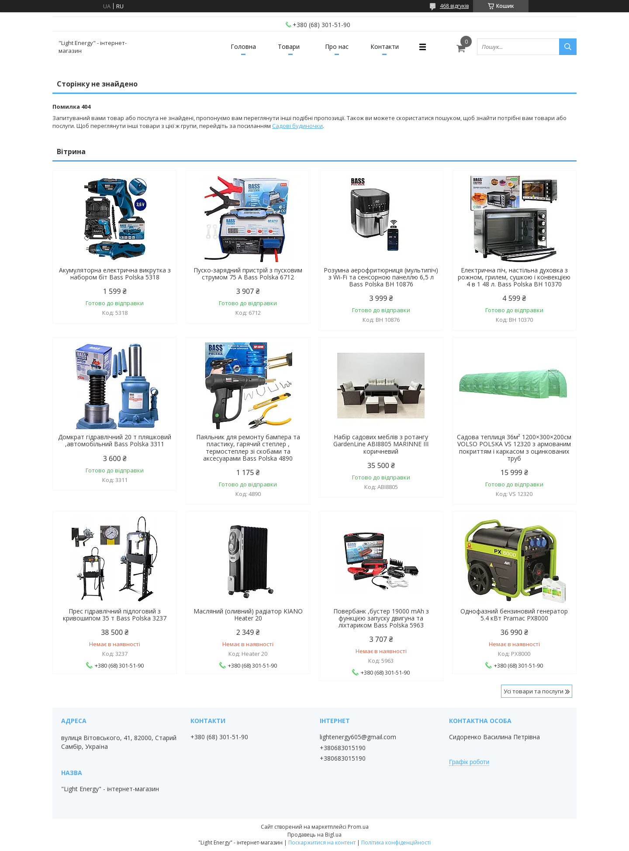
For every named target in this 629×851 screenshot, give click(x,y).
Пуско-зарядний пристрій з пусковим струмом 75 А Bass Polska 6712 (248, 274)
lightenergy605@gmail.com (358, 737)
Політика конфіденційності (396, 842)
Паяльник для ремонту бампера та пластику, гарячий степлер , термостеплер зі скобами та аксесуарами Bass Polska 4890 (248, 448)
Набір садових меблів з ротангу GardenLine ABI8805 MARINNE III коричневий (381, 444)
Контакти (384, 46)
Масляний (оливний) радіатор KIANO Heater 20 (248, 615)
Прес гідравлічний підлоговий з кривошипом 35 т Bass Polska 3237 (114, 615)
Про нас (337, 46)
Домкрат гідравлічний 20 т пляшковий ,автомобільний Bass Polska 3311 (114, 441)
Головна (243, 46)
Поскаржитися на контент (322, 842)
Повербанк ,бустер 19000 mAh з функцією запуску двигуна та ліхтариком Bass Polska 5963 (381, 618)
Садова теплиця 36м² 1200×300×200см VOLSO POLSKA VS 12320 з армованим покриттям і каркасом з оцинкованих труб (514, 448)
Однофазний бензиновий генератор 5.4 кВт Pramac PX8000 (514, 615)
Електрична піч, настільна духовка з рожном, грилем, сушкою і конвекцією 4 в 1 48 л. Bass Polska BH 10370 (514, 277)
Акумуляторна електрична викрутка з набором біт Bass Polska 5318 (115, 274)
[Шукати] (568, 46)
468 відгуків (454, 6)
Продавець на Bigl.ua (314, 834)
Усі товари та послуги (533, 691)
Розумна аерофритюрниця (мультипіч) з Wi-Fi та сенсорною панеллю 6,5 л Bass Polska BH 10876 (381, 277)
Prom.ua (358, 826)
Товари (289, 46)
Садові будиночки (297, 126)
